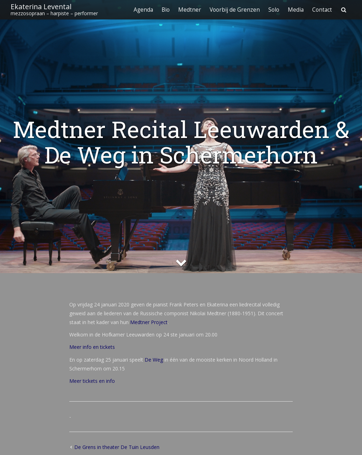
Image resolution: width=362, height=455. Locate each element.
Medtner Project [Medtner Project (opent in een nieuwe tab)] (149, 322)
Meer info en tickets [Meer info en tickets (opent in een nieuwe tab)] (92, 347)
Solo (273, 9)
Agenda (143, 9)
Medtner (189, 9)
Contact (322, 9)
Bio (166, 9)
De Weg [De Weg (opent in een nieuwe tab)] (154, 359)
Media (296, 9)
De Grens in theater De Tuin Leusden (116, 447)
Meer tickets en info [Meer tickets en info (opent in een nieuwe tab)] (92, 381)
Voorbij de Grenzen (235, 9)
